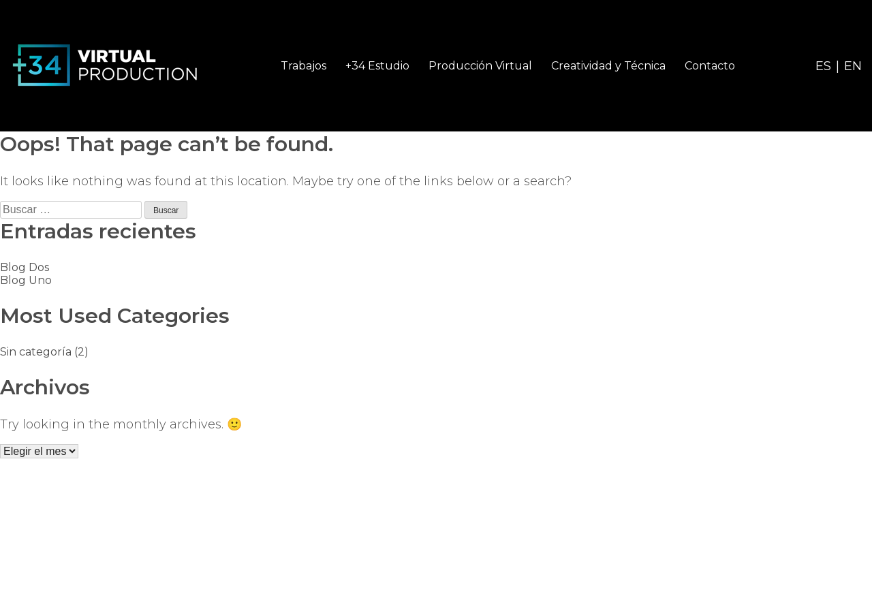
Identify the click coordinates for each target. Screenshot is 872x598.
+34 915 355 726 (821, 545)
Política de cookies (449, 577)
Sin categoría (36, 351)
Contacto (710, 65)
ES (823, 66)
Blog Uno (26, 280)
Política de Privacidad (326, 577)
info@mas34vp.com (805, 526)
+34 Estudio (377, 65)
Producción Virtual (480, 65)
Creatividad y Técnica (608, 65)
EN (853, 66)
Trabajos (303, 65)
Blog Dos (24, 267)
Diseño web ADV (560, 577)
